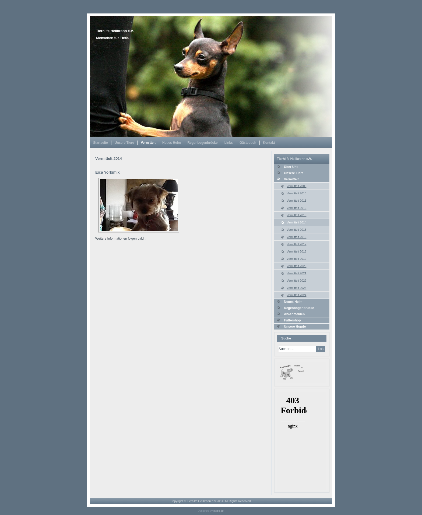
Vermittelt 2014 (296, 222)
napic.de (218, 510)
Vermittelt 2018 (296, 251)
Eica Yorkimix (107, 172)
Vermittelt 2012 (296, 207)
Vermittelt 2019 (296, 258)
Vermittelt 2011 (296, 200)
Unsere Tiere (124, 143)
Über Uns (291, 167)
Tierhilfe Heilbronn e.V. (115, 31)
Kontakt (269, 143)
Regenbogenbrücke (203, 143)
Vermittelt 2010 (296, 193)
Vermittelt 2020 (296, 266)
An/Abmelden (294, 314)
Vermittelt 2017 (296, 244)
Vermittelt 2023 (296, 287)
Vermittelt (148, 143)
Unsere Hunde (295, 326)
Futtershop (292, 320)
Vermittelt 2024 (296, 295)
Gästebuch (248, 143)
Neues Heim (171, 143)
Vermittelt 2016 (296, 237)
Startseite (100, 143)
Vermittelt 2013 (296, 215)
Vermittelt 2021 (296, 273)
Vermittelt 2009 (296, 186)
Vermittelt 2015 (296, 229)
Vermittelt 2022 (296, 280)
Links (228, 143)
